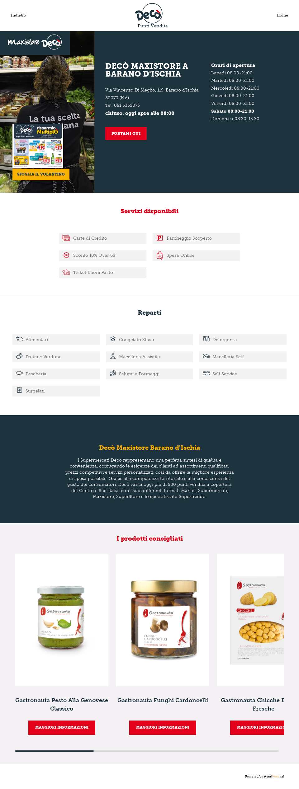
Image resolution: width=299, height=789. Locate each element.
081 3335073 (127, 105)
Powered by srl (264, 776)
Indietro (18, 15)
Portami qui (126, 133)
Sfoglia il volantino (41, 173)
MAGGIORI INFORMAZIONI (61, 727)
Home (282, 15)
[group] (61, 644)
